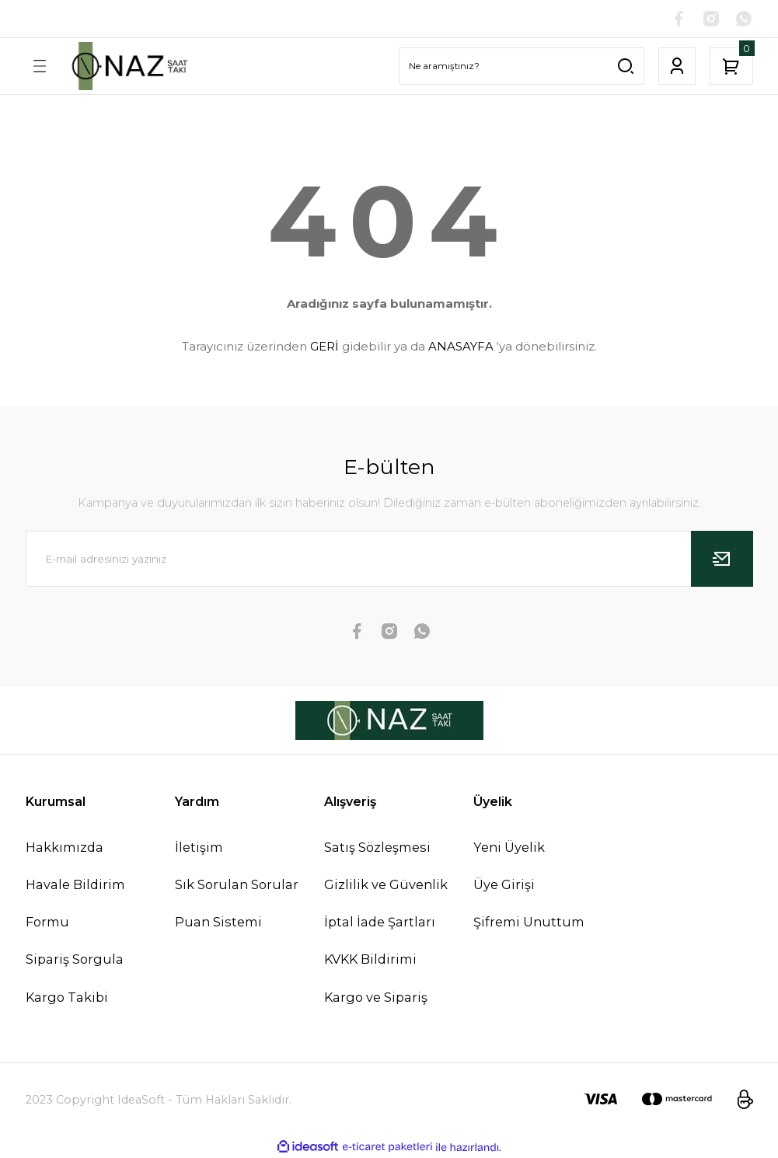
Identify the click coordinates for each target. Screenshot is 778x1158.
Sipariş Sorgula (75, 959)
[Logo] (128, 66)
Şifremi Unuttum (528, 922)
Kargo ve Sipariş (375, 997)
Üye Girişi (504, 884)
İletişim (199, 847)
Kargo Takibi (67, 997)
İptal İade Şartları (379, 922)
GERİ (324, 346)
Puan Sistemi (218, 922)
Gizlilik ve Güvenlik (386, 884)
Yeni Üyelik (509, 847)
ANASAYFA (461, 346)
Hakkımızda (64, 847)
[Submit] (722, 559)
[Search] (521, 66)
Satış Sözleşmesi (377, 847)
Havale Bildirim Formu (75, 903)
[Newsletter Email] (389, 559)
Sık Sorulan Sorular (236, 884)
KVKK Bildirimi (370, 959)
